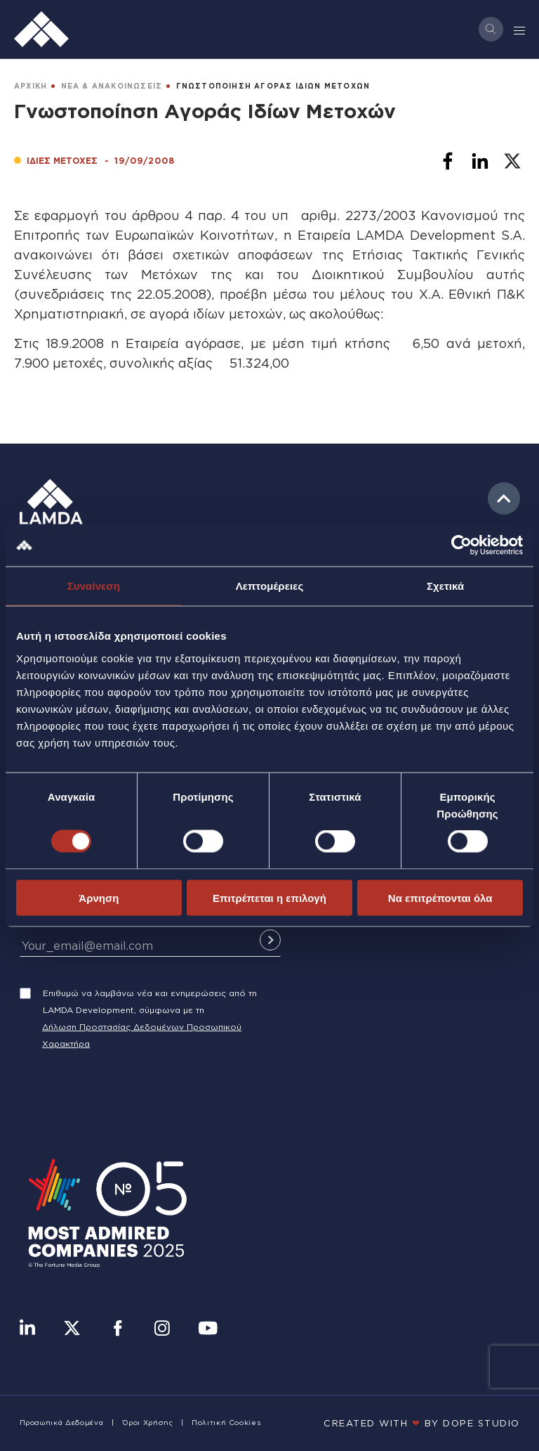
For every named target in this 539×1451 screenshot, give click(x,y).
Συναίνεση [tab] (93, 586)
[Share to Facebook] (447, 161)
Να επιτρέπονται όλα (440, 897)
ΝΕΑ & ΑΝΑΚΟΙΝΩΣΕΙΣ (112, 86)
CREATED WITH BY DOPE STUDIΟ (422, 1423)
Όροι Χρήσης (147, 1422)
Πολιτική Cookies (226, 1422)
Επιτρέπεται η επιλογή (269, 897)
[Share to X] (512, 161)
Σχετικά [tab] (445, 586)
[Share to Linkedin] (480, 161)
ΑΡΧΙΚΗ (30, 86)
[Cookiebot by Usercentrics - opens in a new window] (461, 545)
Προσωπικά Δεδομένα (62, 1422)
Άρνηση (99, 897)
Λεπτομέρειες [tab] (270, 586)
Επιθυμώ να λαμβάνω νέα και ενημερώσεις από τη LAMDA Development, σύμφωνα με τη (150, 1001)
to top (504, 498)
